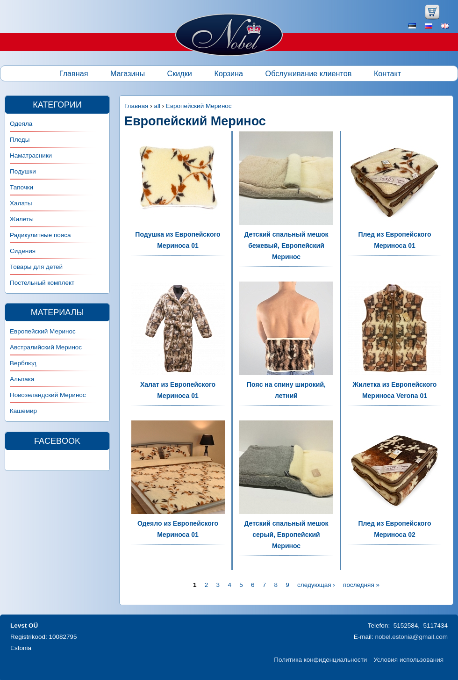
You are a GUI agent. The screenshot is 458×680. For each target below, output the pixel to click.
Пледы (19, 139)
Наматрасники (31, 155)
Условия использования (408, 659)
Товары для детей (36, 266)
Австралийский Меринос (46, 347)
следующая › (316, 584)
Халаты (21, 203)
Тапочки (21, 187)
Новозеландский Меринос (48, 394)
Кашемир (23, 410)
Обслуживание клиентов (308, 73)
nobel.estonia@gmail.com (411, 636)
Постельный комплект (42, 282)
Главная (73, 73)
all (157, 105)
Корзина (228, 73)
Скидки (179, 73)
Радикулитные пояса (40, 235)
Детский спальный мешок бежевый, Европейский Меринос (286, 245)
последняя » (361, 584)
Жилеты (22, 219)
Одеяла (21, 123)
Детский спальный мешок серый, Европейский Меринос (286, 535)
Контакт (387, 73)
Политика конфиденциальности (320, 659)
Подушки (23, 171)
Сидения (23, 250)
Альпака (22, 379)
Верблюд (23, 363)
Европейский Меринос (199, 105)
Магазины (127, 73)
